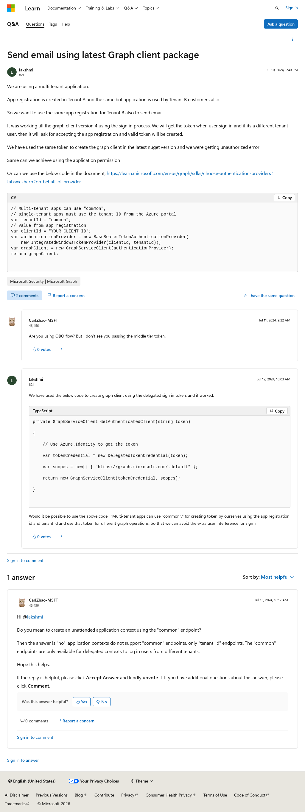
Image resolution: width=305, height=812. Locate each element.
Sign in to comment (25, 560)
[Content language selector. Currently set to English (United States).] (32, 781)
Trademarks (15, 803)
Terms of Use (215, 795)
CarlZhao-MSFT (43, 320)
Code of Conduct (249, 795)
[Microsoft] (11, 8)
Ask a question (281, 24)
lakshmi (26, 70)
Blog (79, 795)
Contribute (104, 795)
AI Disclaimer (17, 795)
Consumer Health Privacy (169, 795)
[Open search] (277, 8)
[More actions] (292, 39)
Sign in (291, 7)
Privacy (127, 795)
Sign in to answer (23, 760)
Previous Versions (52, 795)
